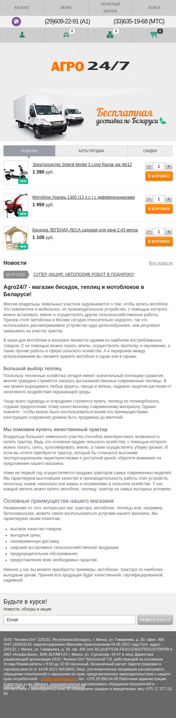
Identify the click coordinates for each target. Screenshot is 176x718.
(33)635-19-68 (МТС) (139, 21)
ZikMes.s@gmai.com (58, 679)
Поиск (154, 8)
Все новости (161, 263)
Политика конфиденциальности (57, 686)
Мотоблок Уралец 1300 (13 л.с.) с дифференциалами (83, 197)
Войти (22, 35)
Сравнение (66, 35)
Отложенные (110, 35)
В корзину (159, 176)
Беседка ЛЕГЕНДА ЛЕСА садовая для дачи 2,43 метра (85, 230)
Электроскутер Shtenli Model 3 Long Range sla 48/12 (82, 164)
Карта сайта (13, 686)
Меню (66, 8)
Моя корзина (154, 35)
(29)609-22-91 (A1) (67, 21)
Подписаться (154, 619)
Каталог (22, 8)
